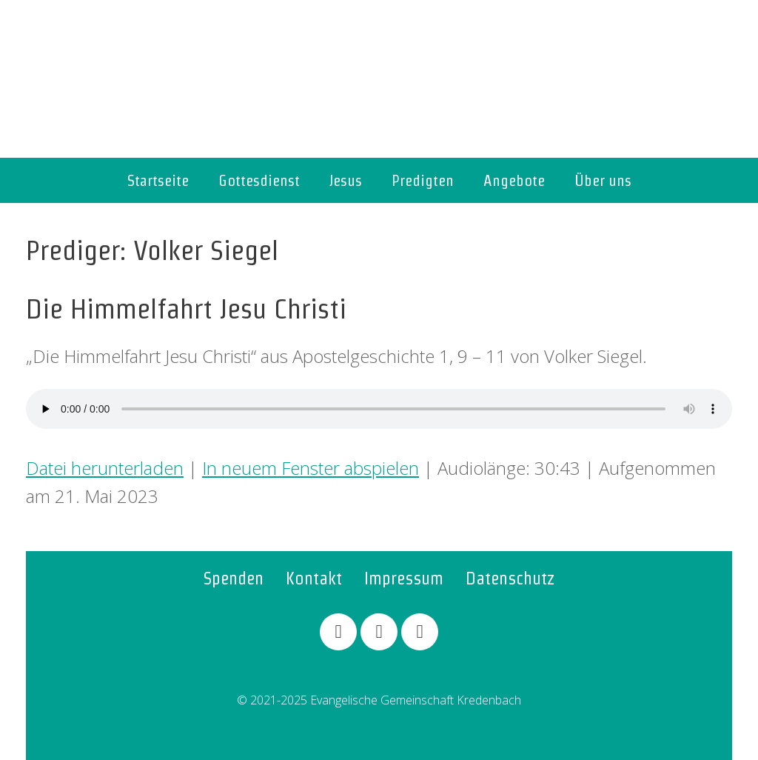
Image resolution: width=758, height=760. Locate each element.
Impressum (403, 578)
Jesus (345, 180)
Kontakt (314, 578)
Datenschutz (510, 578)
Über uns (602, 180)
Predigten (423, 180)
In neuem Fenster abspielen (310, 468)
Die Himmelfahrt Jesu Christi (186, 308)
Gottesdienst (259, 180)
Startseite (158, 180)
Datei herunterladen (105, 468)
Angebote (514, 180)
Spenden (234, 578)
